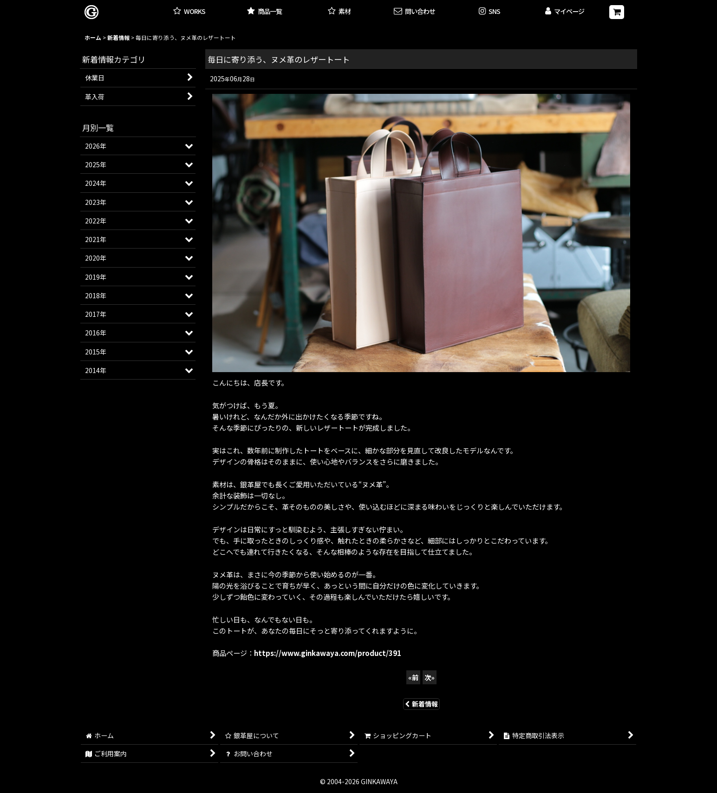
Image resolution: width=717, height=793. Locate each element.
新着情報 (421, 703)
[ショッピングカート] (616, 12)
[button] (489, 11)
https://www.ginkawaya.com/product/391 (327, 653)
